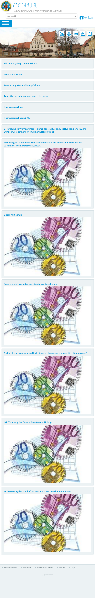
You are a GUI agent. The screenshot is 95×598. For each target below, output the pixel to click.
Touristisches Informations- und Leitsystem (26, 96)
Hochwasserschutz (13, 107)
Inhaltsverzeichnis (10, 567)
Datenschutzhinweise (45, 567)
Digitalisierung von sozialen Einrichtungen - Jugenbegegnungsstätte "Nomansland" (45, 353)
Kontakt (62, 567)
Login (72, 567)
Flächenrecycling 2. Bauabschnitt (20, 63)
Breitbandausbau (13, 74)
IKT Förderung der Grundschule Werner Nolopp (28, 422)
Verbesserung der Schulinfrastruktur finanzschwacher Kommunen (37, 491)
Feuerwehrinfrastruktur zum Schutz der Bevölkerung (30, 283)
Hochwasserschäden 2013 (17, 117)
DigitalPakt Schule (13, 214)
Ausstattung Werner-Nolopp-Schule (22, 85)
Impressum (27, 567)
